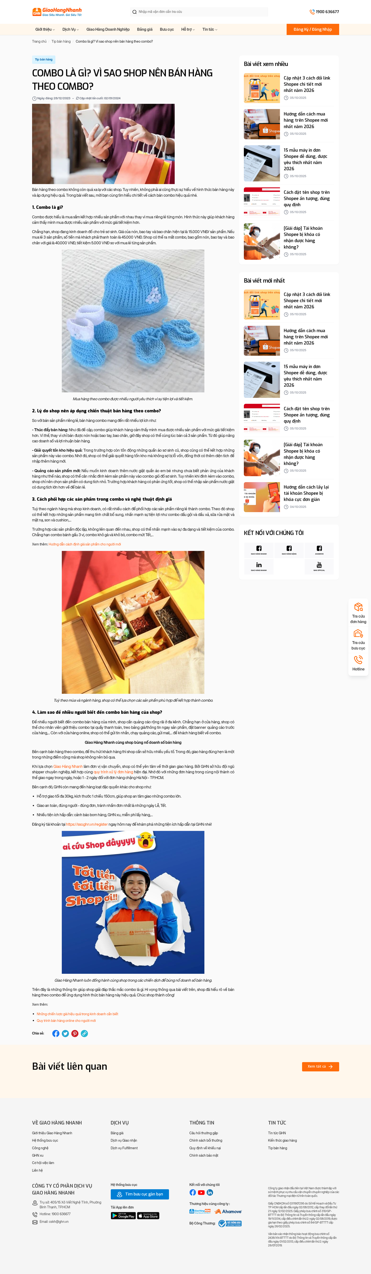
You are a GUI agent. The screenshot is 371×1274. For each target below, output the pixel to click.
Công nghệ (40, 1148)
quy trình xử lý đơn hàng (113, 772)
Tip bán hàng (277, 1148)
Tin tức (210, 29)
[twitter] (65, 1033)
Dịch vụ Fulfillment (124, 1148)
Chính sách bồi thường (205, 1141)
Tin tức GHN (277, 1133)
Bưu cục (167, 29)
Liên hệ (37, 1171)
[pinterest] (74, 1033)
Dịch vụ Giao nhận (124, 1141)
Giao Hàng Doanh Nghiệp (108, 29)
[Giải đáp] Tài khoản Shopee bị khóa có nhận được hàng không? (303, 237)
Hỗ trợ (188, 29)
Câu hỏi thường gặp (203, 1133)
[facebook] (55, 1033)
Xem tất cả (320, 1067)
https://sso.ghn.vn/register (87, 824)
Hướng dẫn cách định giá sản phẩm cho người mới (85, 544)
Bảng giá (145, 29)
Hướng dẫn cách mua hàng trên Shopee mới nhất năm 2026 (306, 120)
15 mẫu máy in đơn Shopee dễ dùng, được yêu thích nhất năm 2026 (305, 159)
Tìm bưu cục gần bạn (140, 1194)
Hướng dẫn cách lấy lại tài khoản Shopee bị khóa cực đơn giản (306, 493)
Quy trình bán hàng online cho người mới (66, 1021)
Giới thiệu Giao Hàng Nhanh (52, 1133)
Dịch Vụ (71, 29)
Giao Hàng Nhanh (68, 766)
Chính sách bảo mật (203, 1156)
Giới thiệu (45, 29)
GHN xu (37, 1156)
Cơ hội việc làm (43, 1163)
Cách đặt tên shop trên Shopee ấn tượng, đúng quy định (307, 199)
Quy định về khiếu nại (205, 1148)
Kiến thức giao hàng (282, 1141)
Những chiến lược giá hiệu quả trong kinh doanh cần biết (77, 1014)
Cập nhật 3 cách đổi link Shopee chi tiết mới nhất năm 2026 (307, 84)
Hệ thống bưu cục (45, 1141)
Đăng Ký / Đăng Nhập (313, 29)
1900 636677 (327, 11)
